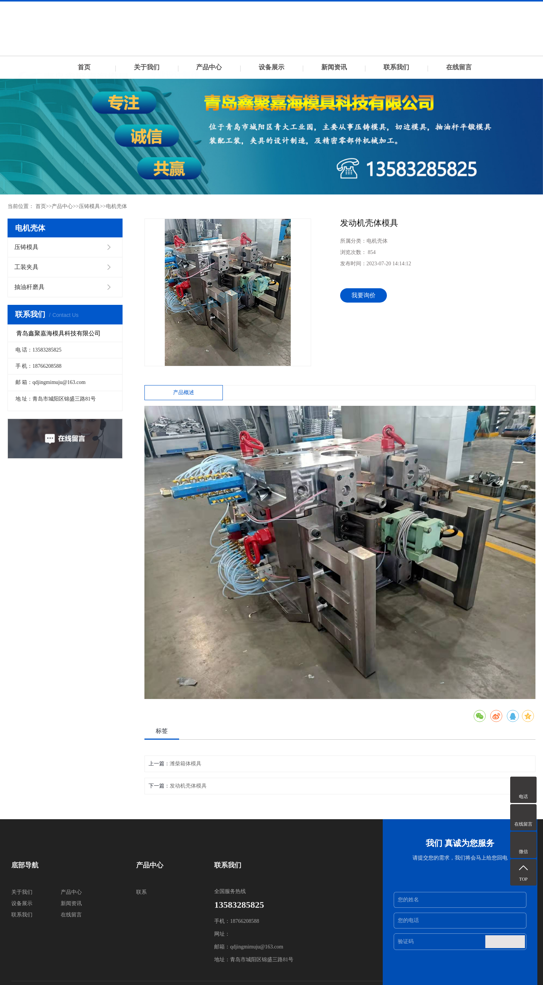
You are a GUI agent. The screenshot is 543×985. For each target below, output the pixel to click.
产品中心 (209, 67)
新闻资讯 (334, 67)
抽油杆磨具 (29, 287)
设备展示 (271, 67)
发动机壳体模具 (188, 786)
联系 (141, 892)
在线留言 (459, 67)
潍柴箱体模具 (185, 763)
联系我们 (396, 67)
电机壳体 (116, 206)
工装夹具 (26, 267)
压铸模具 (89, 206)
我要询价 (363, 295)
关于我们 (147, 67)
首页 (84, 67)
